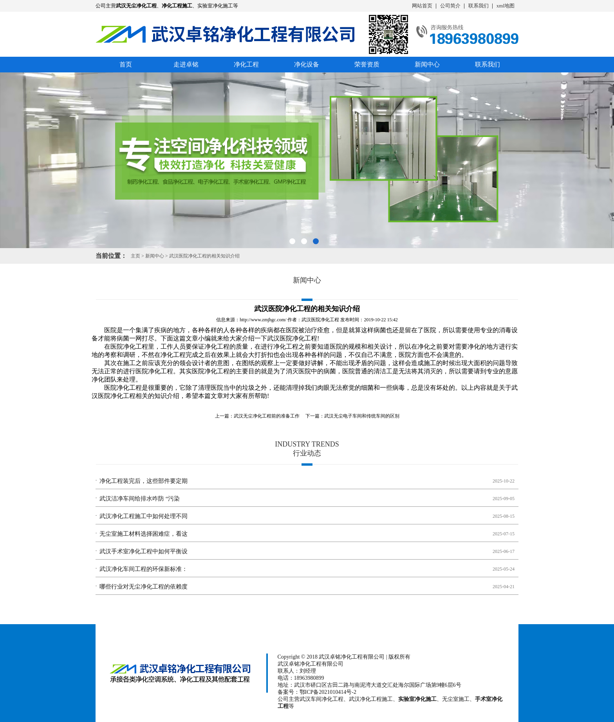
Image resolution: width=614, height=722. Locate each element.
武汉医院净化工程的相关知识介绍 (204, 256)
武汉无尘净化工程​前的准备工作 (267, 416)
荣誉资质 (366, 64)
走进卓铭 (186, 64)
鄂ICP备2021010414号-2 (328, 692)
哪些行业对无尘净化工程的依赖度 (143, 586)
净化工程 (246, 64)
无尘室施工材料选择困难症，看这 (143, 534)
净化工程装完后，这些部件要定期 (143, 481)
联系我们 (478, 6)
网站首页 (422, 6)
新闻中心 (427, 64)
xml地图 (506, 6)
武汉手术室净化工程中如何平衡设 (143, 551)
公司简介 (450, 6)
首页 (125, 64)
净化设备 (306, 64)
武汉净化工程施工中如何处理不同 (143, 516)
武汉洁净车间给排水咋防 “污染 (139, 498)
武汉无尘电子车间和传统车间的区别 (361, 416)
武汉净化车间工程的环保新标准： (143, 569)
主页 (135, 256)
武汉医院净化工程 (320, 319)
